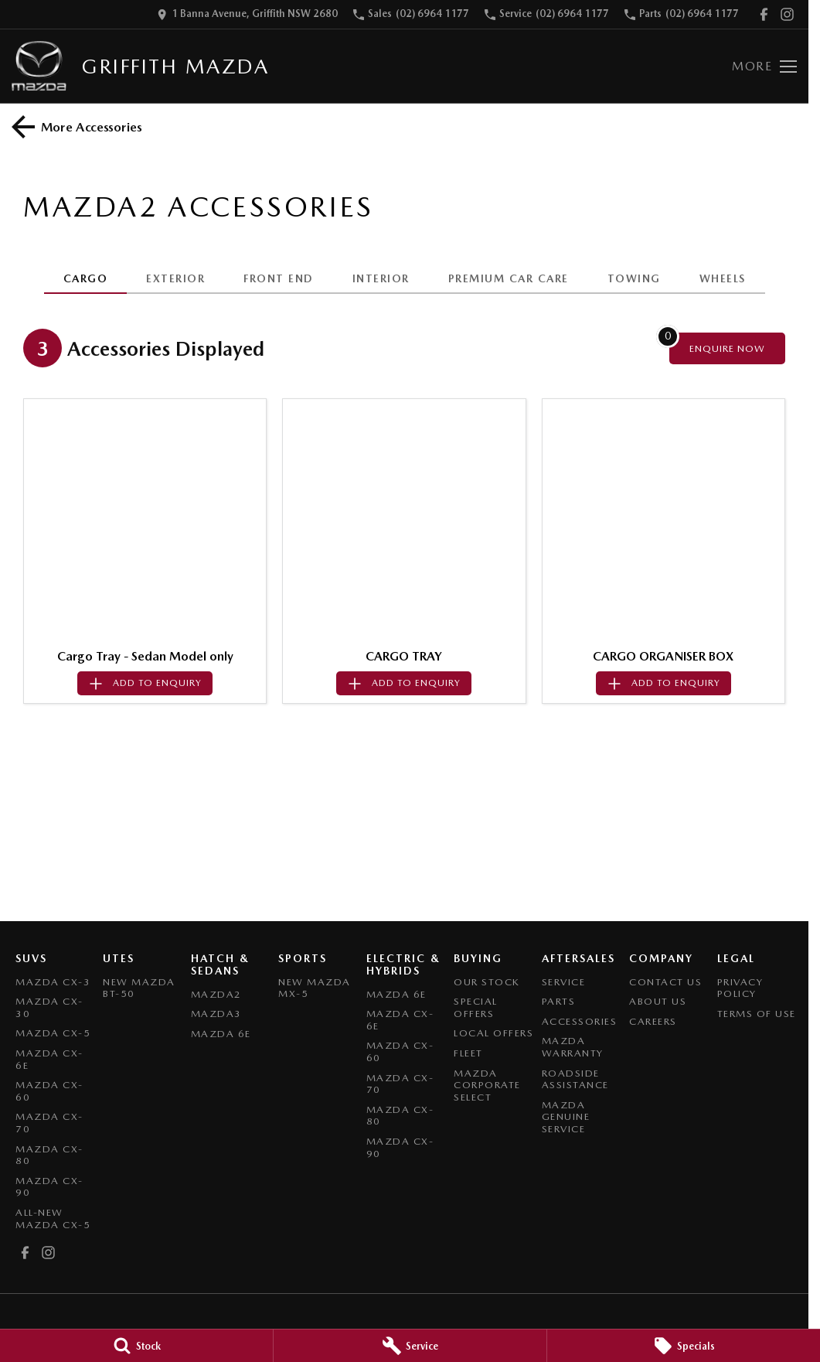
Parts (559, 1001)
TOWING (634, 278)
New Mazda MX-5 (314, 988)
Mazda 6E (221, 1033)
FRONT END (278, 278)
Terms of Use (756, 1013)
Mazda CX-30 (49, 1007)
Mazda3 (216, 1013)
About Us (657, 1001)
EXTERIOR (175, 278)
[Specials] (683, 1346)
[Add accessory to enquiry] (145, 683)
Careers (653, 1021)
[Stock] (136, 1346)
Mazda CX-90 (49, 1187)
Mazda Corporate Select (487, 1085)
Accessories (580, 1021)
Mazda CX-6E (49, 1059)
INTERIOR (381, 278)
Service (564, 982)
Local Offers (493, 1033)
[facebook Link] (764, 14)
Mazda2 (216, 994)
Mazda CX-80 (49, 1155)
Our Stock (487, 982)
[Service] (410, 1346)
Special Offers (476, 1007)
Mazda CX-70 (49, 1123)
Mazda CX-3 (52, 982)
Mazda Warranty (573, 1047)
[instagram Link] (787, 14)
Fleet (468, 1053)
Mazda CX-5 (52, 1033)
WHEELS (722, 278)
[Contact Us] (247, 14)
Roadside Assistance (575, 1079)
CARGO (85, 278)
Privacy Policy (740, 988)
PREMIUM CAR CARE (508, 278)
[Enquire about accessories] (727, 348)
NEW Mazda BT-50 (139, 988)
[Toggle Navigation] (764, 66)
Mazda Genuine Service (566, 1117)
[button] (145, 520)
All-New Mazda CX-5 (52, 1219)
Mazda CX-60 (49, 1091)
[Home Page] (39, 66)
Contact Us (665, 982)
